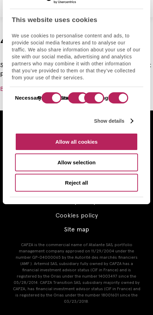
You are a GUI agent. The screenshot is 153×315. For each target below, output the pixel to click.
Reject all (76, 183)
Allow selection (76, 162)
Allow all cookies (77, 142)
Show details (109, 120)
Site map (76, 229)
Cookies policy (77, 215)
